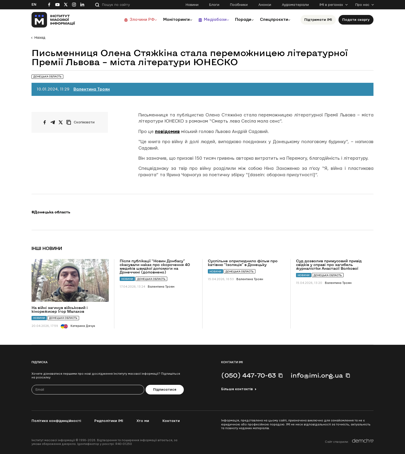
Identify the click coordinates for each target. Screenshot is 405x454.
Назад (39, 38)
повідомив (167, 131)
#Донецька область (51, 212)
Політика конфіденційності (56, 421)
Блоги (214, 5)
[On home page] (53, 20)
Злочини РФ (134, 20)
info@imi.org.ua (317, 375)
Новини (192, 5)
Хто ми (143, 421)
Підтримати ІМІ (318, 20)
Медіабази (210, 20)
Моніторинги (170, 20)
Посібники (239, 5)
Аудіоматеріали (295, 5)
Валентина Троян (91, 89)
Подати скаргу (356, 20)
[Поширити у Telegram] (52, 122)
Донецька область (63, 317)
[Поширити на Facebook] (44, 122)
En (34, 4)
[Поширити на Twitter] (60, 122)
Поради (240, 20)
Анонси (264, 5)
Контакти (171, 421)
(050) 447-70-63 (248, 375)
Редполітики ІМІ (108, 421)
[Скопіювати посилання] (81, 122)
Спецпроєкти (273, 20)
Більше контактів (237, 389)
